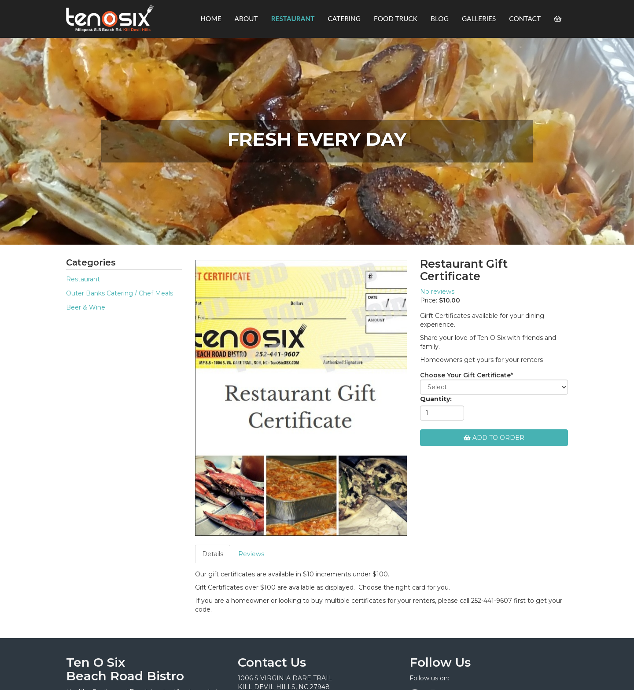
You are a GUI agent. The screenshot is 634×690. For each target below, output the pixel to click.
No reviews (437, 291)
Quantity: (436, 399)
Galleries (479, 18)
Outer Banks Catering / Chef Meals (119, 293)
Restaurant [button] (293, 18)
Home (210, 18)
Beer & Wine (85, 307)
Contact (525, 18)
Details (212, 554)
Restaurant (83, 279)
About (246, 18)
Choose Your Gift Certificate (466, 375)
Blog (440, 18)
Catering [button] (344, 18)
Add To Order (494, 438)
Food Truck (395, 18)
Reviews (251, 554)
